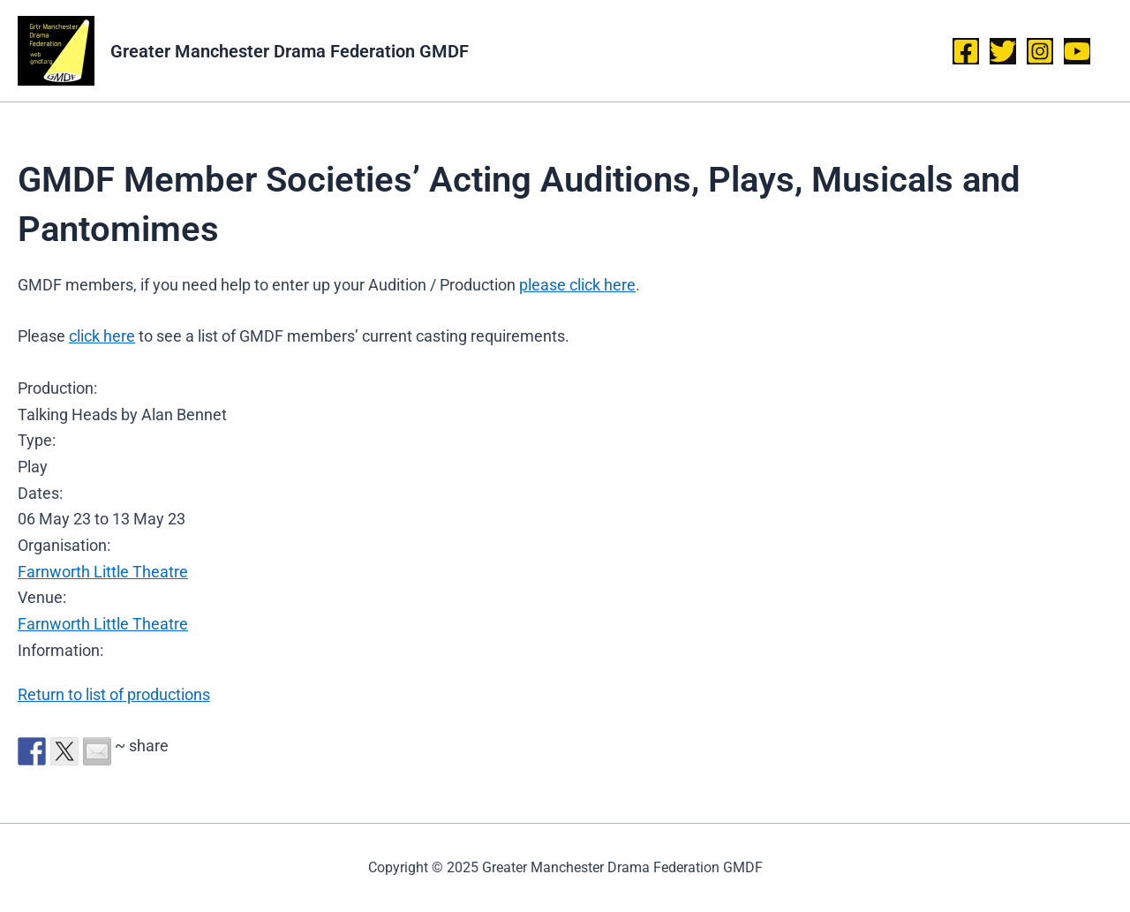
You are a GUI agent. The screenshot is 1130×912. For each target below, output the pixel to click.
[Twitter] (1003, 51)
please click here (577, 284)
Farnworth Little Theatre (103, 571)
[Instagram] (1040, 51)
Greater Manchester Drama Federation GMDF (289, 51)
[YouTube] (1077, 51)
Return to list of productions (114, 694)
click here (102, 336)
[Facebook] (966, 51)
